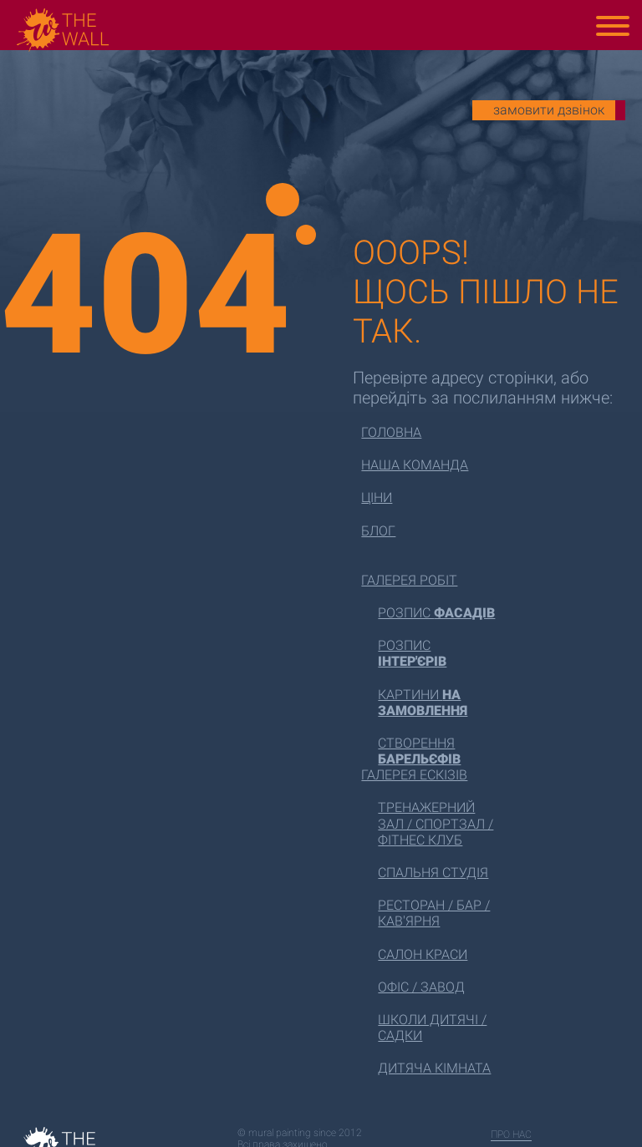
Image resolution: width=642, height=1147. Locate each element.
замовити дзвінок (548, 110)
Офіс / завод (421, 987)
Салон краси (422, 954)
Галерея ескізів (414, 775)
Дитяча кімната (434, 1068)
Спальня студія (433, 873)
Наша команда (414, 465)
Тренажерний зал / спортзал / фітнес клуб (435, 823)
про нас (511, 1134)
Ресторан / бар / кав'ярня (434, 913)
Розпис (436, 613)
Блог (378, 531)
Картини (422, 702)
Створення (419, 751)
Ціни (376, 497)
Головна (391, 432)
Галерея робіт (409, 580)
